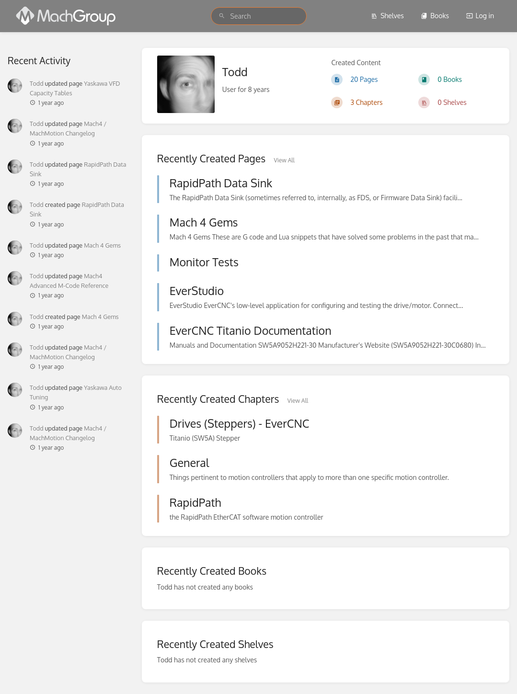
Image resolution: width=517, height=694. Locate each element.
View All (284, 160)
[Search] (221, 16)
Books (435, 15)
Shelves (387, 15)
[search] (259, 16)
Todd (37, 83)
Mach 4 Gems (102, 245)
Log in (480, 15)
